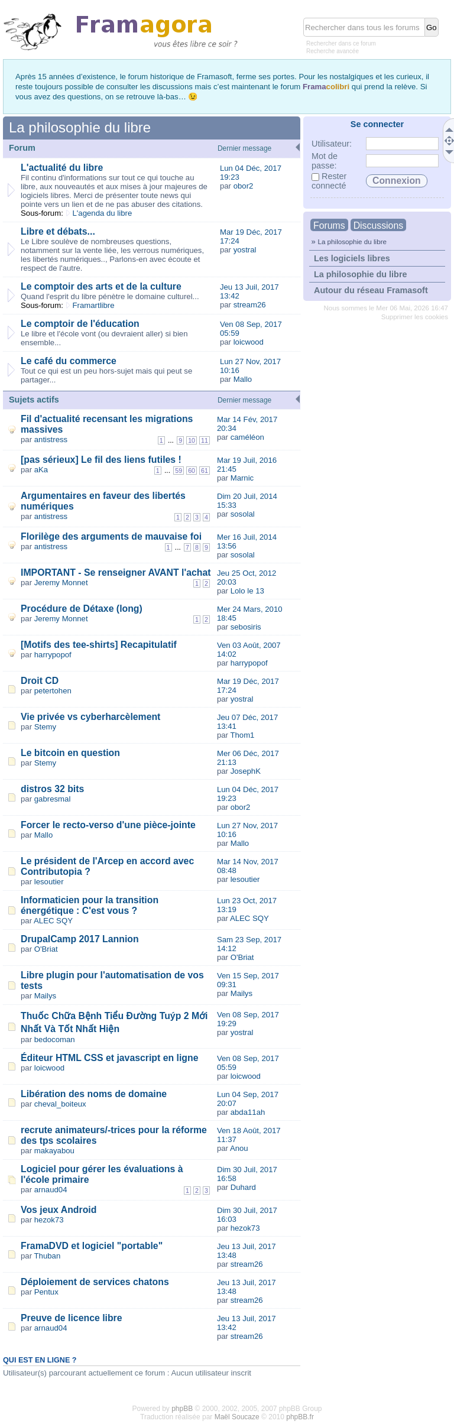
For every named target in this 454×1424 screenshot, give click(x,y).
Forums (329, 225)
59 (178, 470)
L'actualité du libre (62, 168)
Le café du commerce (68, 361)
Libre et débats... (58, 231)
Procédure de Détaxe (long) (81, 609)
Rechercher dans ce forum (341, 43)
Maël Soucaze (237, 1417)
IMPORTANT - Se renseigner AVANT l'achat (116, 572)
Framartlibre (94, 305)
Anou (239, 1148)
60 (191, 470)
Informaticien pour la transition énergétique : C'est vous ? (89, 905)
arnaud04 (50, 1189)
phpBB (182, 1408)
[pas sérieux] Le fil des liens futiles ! (101, 460)
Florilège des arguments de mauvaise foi (111, 536)
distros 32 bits (52, 789)
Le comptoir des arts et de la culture (101, 286)
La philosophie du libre (352, 241)
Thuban (47, 1255)
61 (204, 470)
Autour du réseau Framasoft (371, 290)
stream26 (250, 304)
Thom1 (242, 735)
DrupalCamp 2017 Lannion (80, 939)
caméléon (247, 437)
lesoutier (49, 881)
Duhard (243, 1187)
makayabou (54, 1150)
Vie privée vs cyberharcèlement (90, 717)
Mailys (45, 995)
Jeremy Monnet (61, 582)
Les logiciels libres (352, 258)
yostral (245, 249)
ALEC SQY (53, 920)
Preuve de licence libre (71, 1318)
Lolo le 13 (247, 590)
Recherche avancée (332, 51)
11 (204, 440)
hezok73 (49, 1219)
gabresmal (52, 798)
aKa (41, 469)
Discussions (378, 225)
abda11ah (248, 1112)
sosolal (243, 514)
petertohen (53, 690)
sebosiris (246, 626)
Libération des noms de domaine (94, 1094)
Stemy (45, 726)
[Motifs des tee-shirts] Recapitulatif (99, 645)
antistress (50, 439)
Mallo (243, 379)
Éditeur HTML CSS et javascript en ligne (110, 1058)
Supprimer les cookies (414, 316)
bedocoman (54, 1039)
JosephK (246, 771)
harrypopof (53, 654)
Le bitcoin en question (70, 753)
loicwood (249, 342)
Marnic (242, 477)
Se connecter (377, 124)
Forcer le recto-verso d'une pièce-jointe (108, 825)
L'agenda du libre (102, 213)
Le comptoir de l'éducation (80, 324)
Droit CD (40, 681)
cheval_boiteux (60, 1103)
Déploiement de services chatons (95, 1282)
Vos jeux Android (58, 1210)
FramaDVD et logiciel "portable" (92, 1246)
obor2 (244, 185)
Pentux (46, 1291)
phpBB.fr (300, 1417)
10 (191, 440)
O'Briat (46, 949)
